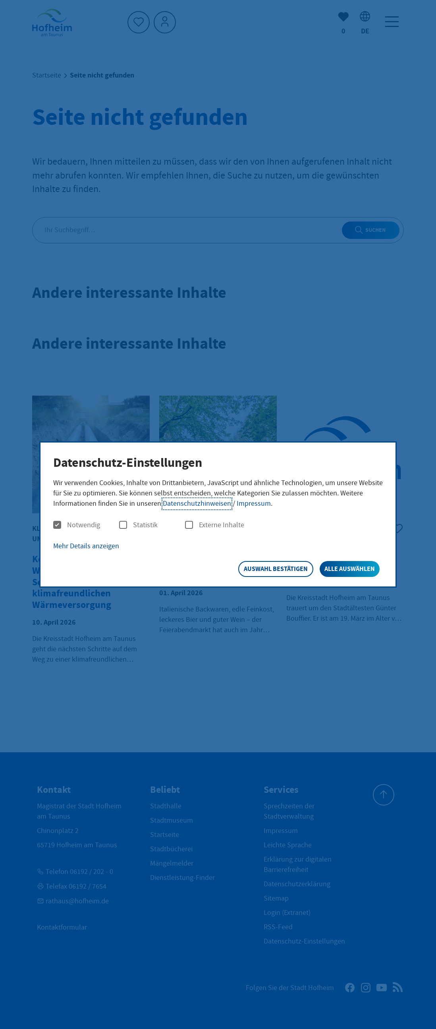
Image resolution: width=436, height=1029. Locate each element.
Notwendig (76, 525)
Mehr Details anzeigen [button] (86, 546)
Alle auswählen (349, 569)
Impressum (254, 503)
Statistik (138, 525)
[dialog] (218, 514)
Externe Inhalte (214, 525)
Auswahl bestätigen (276, 569)
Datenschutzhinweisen (197, 503)
